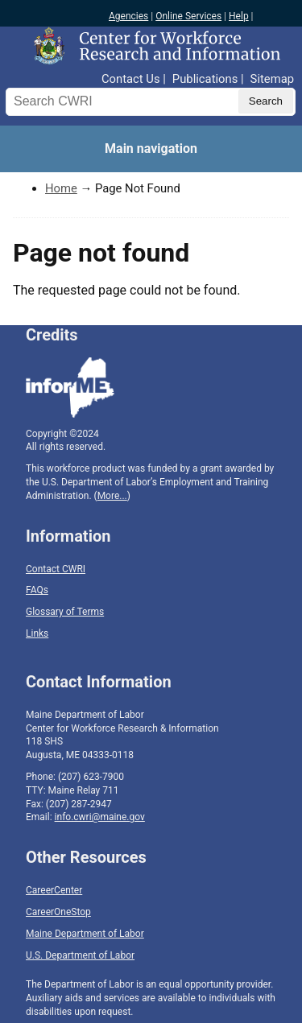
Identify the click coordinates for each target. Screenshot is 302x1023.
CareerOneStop (58, 912)
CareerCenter (54, 890)
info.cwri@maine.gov (100, 817)
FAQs (37, 590)
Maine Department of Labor (85, 933)
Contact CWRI (55, 569)
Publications (205, 79)
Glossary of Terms (65, 611)
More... (112, 495)
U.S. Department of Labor (80, 955)
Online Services (188, 16)
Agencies (128, 16)
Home (61, 188)
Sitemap (272, 79)
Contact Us (130, 79)
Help (239, 16)
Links (37, 633)
